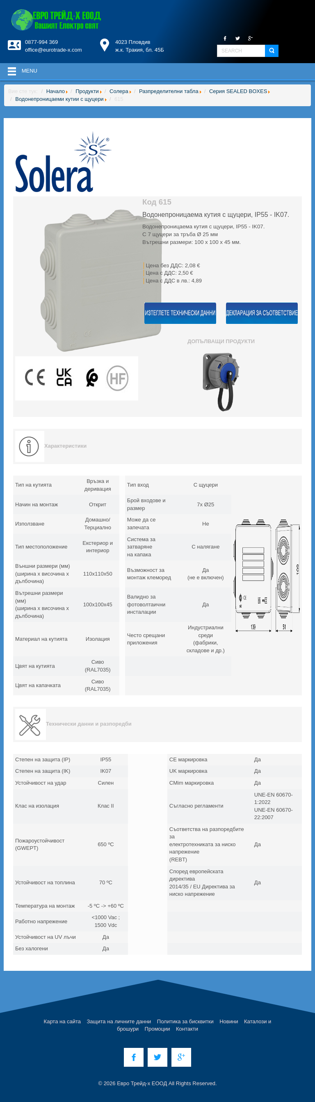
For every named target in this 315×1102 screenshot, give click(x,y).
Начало (55, 91)
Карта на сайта (62, 1021)
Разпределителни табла (169, 91)
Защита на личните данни (119, 1021)
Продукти (87, 91)
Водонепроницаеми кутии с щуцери (59, 99)
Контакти (187, 1029)
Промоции (157, 1029)
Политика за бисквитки (185, 1021)
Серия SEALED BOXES (238, 91)
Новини (228, 1021)
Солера (119, 91)
